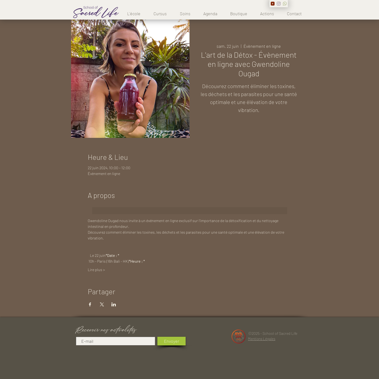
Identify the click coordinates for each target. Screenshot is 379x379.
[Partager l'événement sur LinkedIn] (113, 304)
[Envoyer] (171, 341)
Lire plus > (96, 269)
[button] (160, 13)
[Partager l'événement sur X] (102, 304)
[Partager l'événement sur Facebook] (90, 304)
